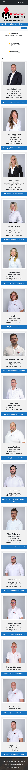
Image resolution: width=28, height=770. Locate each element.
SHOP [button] (24, 28)
